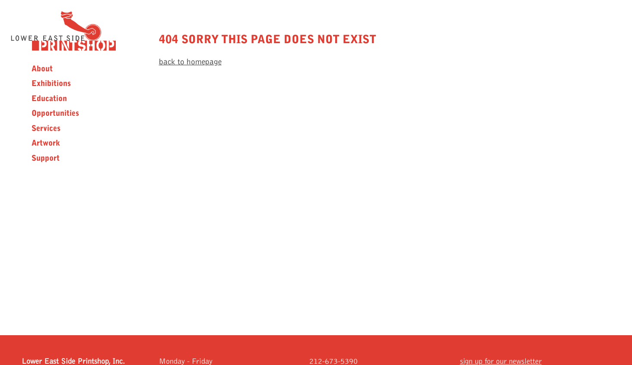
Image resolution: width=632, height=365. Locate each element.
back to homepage (190, 62)
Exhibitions (51, 83)
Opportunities (55, 113)
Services (46, 128)
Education (49, 98)
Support (46, 158)
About (42, 68)
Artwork (46, 143)
